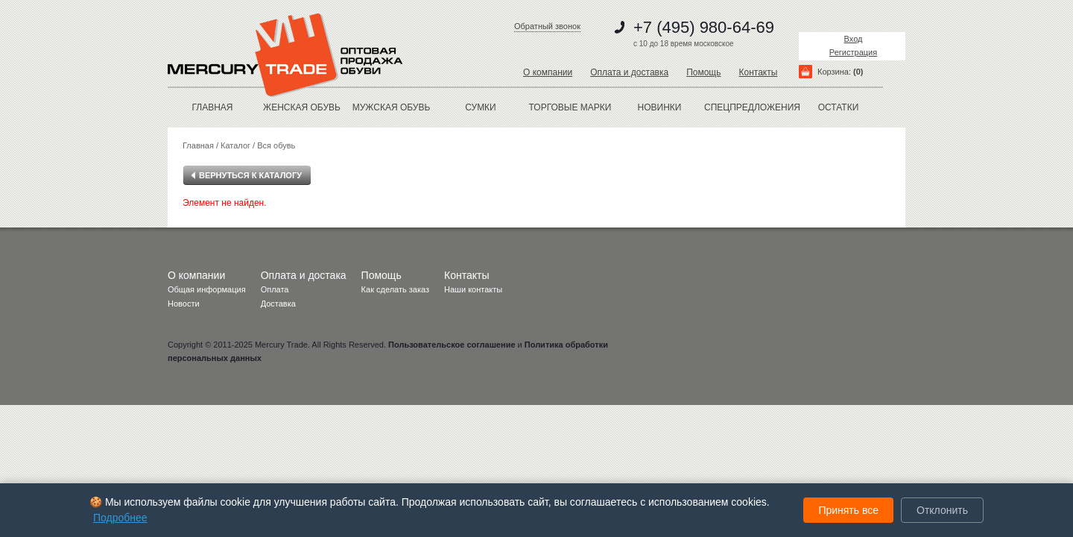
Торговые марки (570, 107)
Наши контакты (473, 289)
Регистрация (853, 52)
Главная (212, 107)
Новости (184, 303)
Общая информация (207, 289)
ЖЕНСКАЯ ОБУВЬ (302, 107)
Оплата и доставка (629, 72)
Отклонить (942, 510)
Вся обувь (276, 145)
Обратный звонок (547, 26)
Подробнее (120, 518)
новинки (660, 107)
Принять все (848, 510)
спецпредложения (749, 107)
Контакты (757, 72)
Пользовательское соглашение (451, 344)
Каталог (235, 145)
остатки (838, 107)
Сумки (480, 107)
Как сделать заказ (395, 289)
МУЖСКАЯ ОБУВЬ (391, 107)
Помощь (703, 72)
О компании (547, 72)
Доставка (278, 303)
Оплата (275, 289)
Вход (853, 38)
